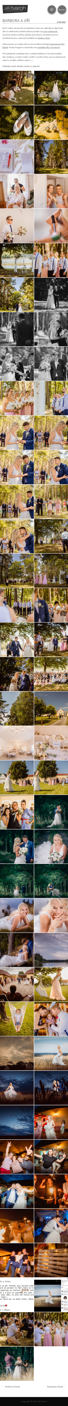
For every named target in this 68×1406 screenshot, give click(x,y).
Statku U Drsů (44, 38)
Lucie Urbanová (50, 31)
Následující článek (56, 1386)
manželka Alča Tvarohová (48, 47)
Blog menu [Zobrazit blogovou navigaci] (62, 9)
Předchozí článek (11, 1386)
